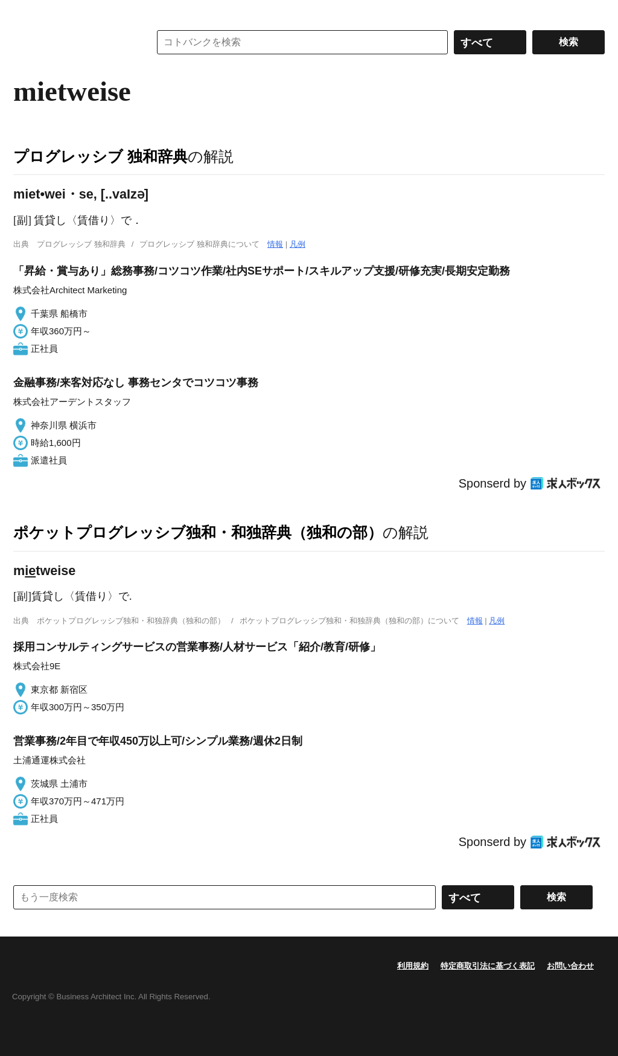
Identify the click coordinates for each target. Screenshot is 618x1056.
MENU (25, 12)
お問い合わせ (570, 965)
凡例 (297, 244)
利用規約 (412, 965)
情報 (275, 244)
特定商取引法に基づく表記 (488, 965)
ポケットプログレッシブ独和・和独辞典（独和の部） (198, 532)
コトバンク (73, 42)
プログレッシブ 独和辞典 (100, 156)
